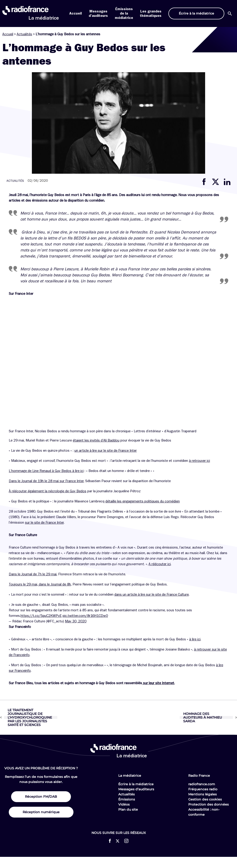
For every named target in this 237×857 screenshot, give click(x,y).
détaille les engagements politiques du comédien (142, 501)
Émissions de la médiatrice (124, 13)
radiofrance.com (201, 784)
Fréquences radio (202, 789)
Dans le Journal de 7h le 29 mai (33, 574)
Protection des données (208, 804)
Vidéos (124, 804)
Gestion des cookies (205, 799)
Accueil (75, 13)
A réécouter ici (160, 564)
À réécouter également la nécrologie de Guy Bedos (47, 491)
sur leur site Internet (158, 683)
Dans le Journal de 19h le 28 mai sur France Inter (46, 481)
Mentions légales (202, 794)
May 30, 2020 (75, 621)
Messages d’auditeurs (136, 789)
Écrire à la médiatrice (136, 784)
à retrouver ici (199, 461)
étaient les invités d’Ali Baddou (96, 440)
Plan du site (128, 809)
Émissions (126, 799)
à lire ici (195, 639)
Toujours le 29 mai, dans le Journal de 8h (40, 584)
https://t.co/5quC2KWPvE (41, 616)
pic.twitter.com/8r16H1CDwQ (85, 616)
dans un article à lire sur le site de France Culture (151, 594)
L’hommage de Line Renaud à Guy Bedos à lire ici (46, 471)
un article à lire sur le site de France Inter (105, 450)
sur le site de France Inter (44, 522)
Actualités (24, 34)
